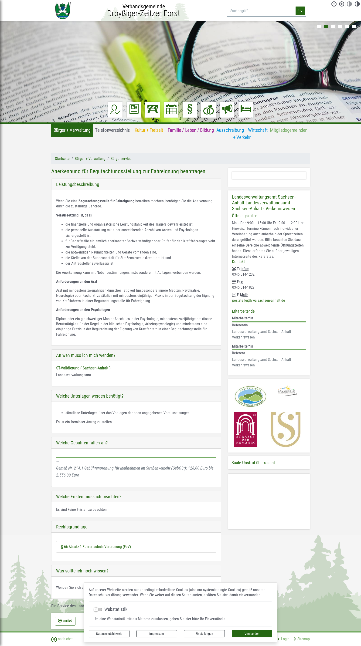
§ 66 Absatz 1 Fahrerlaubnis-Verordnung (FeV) (96, 547)
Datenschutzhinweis (109, 634)
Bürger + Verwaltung (90, 158)
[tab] (136, 355)
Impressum (156, 634)
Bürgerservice (121, 158)
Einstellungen (204, 634)
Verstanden (252, 634)
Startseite (62, 158)
